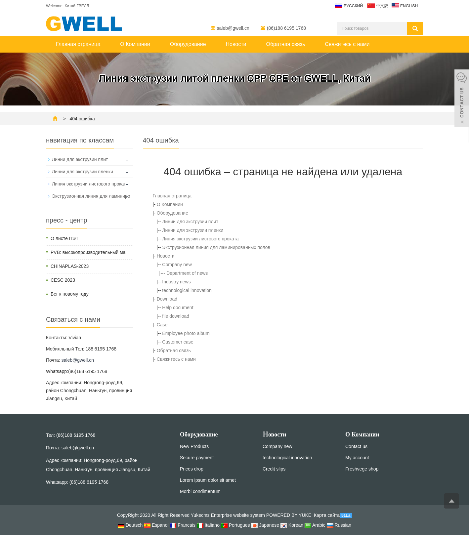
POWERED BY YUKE (289, 515)
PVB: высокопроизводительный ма (88, 252)
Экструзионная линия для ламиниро (91, 196)
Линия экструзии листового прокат (89, 183)
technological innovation (186, 290)
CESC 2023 (63, 280)
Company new (177, 264)
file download (175, 316)
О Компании (135, 44)
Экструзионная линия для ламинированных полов (216, 247)
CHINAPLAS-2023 (70, 266)
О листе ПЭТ (64, 238)
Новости (236, 44)
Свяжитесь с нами (347, 44)
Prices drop (191, 469)
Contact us (356, 446)
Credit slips (274, 469)
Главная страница (78, 44)
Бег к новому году (70, 294)
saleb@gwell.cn (233, 28)
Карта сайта (327, 515)
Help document (177, 307)
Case (162, 324)
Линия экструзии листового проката (200, 238)
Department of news (187, 273)
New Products (194, 446)
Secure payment (197, 457)
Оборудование (188, 44)
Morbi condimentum (200, 491)
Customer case (177, 342)
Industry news (176, 281)
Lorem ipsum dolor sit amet (208, 480)
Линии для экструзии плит (190, 221)
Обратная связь (285, 44)
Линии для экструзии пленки (192, 230)
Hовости (274, 434)
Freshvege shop (361, 469)
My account (357, 457)
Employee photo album (185, 333)
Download (167, 299)
